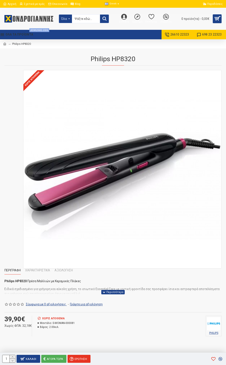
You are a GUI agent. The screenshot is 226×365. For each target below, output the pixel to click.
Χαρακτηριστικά (37, 270)
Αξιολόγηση (64, 270)
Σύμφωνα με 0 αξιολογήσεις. (46, 304)
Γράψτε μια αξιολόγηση (86, 304)
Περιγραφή (12, 270)
